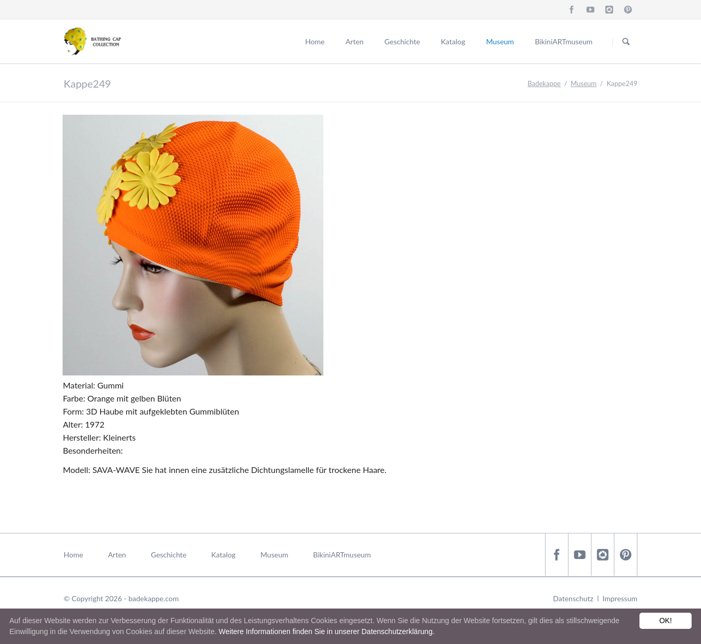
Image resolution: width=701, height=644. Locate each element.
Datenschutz (573, 598)
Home (314, 41)
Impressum (619, 598)
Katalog (453, 41)
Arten (354, 41)
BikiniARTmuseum (564, 41)
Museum (500, 41)
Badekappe (543, 83)
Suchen (625, 41)
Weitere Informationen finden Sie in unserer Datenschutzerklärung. (326, 631)
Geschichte (402, 41)
